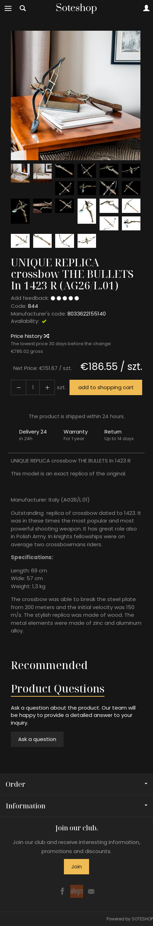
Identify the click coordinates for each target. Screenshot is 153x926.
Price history (30, 336)
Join (76, 866)
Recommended (49, 665)
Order (76, 784)
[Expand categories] (8, 8)
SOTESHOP (142, 919)
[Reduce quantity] (47, 387)
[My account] (146, 8)
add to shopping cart (106, 387)
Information (76, 805)
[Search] (22, 8)
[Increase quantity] (18, 387)
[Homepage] (76, 8)
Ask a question (37, 739)
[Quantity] (33, 387)
